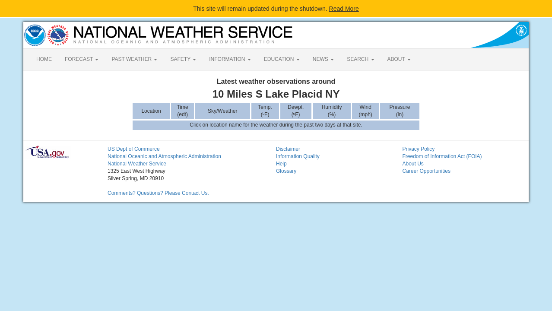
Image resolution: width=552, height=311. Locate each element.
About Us (413, 164)
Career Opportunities (426, 171)
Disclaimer (288, 149)
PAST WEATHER (134, 59)
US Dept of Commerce (134, 149)
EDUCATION (282, 59)
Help (281, 164)
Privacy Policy (419, 149)
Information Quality (298, 156)
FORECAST (81, 59)
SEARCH (360, 59)
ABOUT (399, 59)
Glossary (286, 171)
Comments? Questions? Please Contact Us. (158, 193)
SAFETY (183, 59)
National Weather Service (137, 164)
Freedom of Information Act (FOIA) (442, 156)
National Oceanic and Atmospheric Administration (164, 156)
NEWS (323, 59)
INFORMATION (230, 59)
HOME (44, 59)
